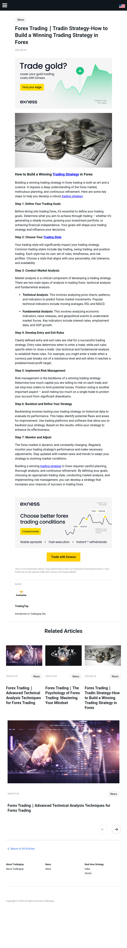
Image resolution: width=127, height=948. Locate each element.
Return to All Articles (20, 848)
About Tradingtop (15, 869)
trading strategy (72, 196)
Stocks (88, 873)
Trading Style (52, 237)
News (48, 869)
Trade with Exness (63, 557)
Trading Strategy (66, 174)
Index (87, 869)
